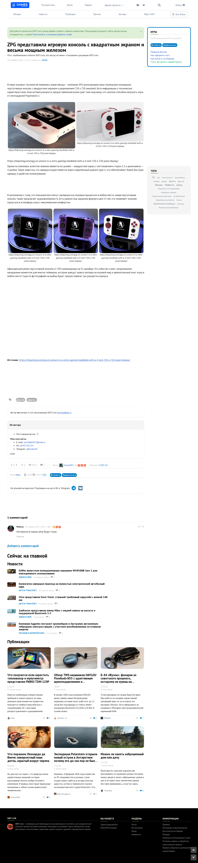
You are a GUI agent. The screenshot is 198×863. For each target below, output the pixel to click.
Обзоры (17, 14)
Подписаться (69, 475)
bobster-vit (62, 718)
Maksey (20, 526)
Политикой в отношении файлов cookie (52, 34)
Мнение (159, 184)
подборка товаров (168, 192)
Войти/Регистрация (109, 828)
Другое (172, 181)
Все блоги (178, 14)
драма (164, 181)
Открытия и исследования (168, 189)
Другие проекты (114, 5)
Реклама (166, 834)
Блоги (70, 4)
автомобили (180, 177)
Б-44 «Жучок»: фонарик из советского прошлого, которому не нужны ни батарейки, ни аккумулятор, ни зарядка (122, 681)
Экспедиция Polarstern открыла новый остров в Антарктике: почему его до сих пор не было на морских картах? (75, 759)
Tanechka (108, 790)
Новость (169, 185)
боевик (156, 181)
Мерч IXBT (149, 14)
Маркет (88, 4)
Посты (134, 824)
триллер (180, 204)
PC (153, 177)
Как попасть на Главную (162, 58)
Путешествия (48, 4)
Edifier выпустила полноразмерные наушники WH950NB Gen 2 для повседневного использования (58, 572)
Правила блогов (159, 51)
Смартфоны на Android (165, 200)
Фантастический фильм (168, 207)
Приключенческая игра (161, 196)
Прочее (97, 14)
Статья (178, 200)
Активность (136, 834)
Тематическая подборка (164, 203)
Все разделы (137, 828)
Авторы (122, 14)
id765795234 (27, 445)
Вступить (55, 475)
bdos (13, 718)
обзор (179, 184)
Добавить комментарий (23, 546)
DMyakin (107, 718)
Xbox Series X (167, 177)
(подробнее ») (64, 412)
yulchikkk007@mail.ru (34, 442)
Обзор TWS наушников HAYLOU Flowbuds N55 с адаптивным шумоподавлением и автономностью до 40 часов (75, 680)
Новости (43, 14)
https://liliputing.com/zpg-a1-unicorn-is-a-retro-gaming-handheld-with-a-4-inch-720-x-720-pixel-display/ (74, 360)
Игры (44, 60)
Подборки (70, 14)
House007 (69, 465)
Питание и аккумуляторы (31, 633)
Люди (134, 831)
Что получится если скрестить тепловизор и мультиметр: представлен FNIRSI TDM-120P (28, 678)
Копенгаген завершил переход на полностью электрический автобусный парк (62, 585)
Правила (166, 824)
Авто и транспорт (28, 590)
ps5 (158, 177)
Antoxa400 (15, 797)
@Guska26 (32, 448)
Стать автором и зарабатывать (166, 61)
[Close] (141, 31)
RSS (44, 474)
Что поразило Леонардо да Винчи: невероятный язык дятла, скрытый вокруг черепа (28, 757)
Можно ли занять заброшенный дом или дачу (122, 755)
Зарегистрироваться (109, 824)
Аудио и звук (25, 577)
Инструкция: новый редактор (175, 828)
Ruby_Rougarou (63, 794)
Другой (181, 181)
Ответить (20, 536)
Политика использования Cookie (176, 838)
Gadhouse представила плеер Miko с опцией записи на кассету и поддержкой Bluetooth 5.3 (57, 612)
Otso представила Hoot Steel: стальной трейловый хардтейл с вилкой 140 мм (63, 598)
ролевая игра (179, 196)
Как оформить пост (160, 55)
